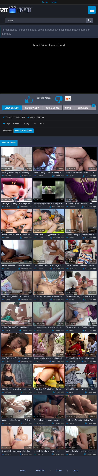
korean (16, 123)
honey (26, 123)
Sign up (45, 2)
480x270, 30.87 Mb (23, 131)
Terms (59, 471)
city (42, 123)
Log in (54, 2)
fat (35, 123)
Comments (86, 107)
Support (40, 471)
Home (22, 471)
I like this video (29, 99)
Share (68, 108)
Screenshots (52, 108)
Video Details (12, 108)
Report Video (32, 108)
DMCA (75, 471)
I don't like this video (58, 99)
